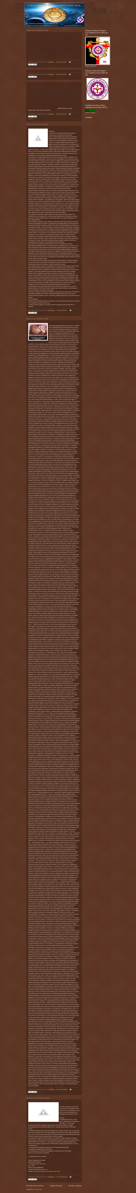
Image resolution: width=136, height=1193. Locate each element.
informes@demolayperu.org (39, 1169)
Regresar (38, 473)
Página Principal (56, 1186)
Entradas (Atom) (38, 1189)
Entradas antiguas (75, 1186)
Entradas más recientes (34, 1186)
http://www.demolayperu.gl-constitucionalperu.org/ (46, 1171)
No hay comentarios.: (61, 62)
